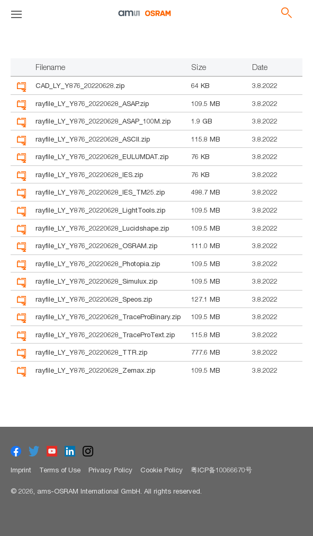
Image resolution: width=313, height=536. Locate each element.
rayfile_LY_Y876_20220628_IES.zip (89, 174)
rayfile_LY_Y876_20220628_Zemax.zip (95, 370)
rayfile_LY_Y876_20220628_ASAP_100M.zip (103, 121)
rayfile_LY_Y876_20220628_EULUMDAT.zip (101, 156)
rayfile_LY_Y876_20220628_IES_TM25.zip (100, 192)
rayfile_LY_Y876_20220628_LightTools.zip (100, 210)
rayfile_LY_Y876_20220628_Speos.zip (93, 299)
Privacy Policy (110, 469)
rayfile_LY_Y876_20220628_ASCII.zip (92, 139)
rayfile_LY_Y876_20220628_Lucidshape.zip (102, 228)
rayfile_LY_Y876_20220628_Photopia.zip (97, 263)
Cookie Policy (161, 469)
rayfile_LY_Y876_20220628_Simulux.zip (96, 281)
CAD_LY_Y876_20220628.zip (79, 85)
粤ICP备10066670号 (221, 469)
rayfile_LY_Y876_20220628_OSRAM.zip (96, 245)
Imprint (21, 469)
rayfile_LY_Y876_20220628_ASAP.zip (92, 103)
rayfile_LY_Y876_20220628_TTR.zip (91, 352)
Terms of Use (60, 469)
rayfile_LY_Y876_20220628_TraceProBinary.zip (108, 316)
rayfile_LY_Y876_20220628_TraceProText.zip (105, 334)
